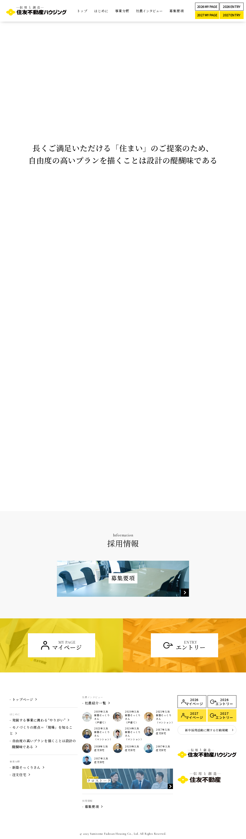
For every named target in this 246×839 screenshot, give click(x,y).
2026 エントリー (224, 701)
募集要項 (176, 10)
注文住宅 (19, 774)
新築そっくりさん (26, 767)
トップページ (22, 699)
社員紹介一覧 (95, 703)
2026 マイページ (194, 701)
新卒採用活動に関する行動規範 (206, 730)
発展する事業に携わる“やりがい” (39, 720)
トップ (82, 10)
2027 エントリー (224, 715)
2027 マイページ (194, 715)
